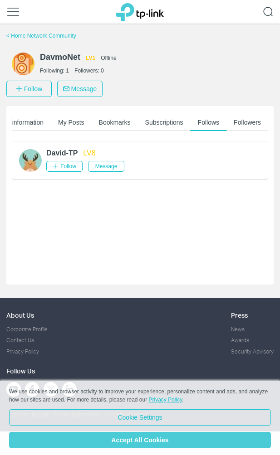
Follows (209, 122)
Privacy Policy (22, 351)
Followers (248, 122)
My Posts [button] (72, 122)
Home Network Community (41, 36)
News (238, 329)
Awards (240, 340)
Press (239, 315)
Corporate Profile (27, 329)
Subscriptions (165, 122)
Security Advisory (252, 351)
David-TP (62, 153)
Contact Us (20, 340)
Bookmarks (116, 122)
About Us (20, 315)
